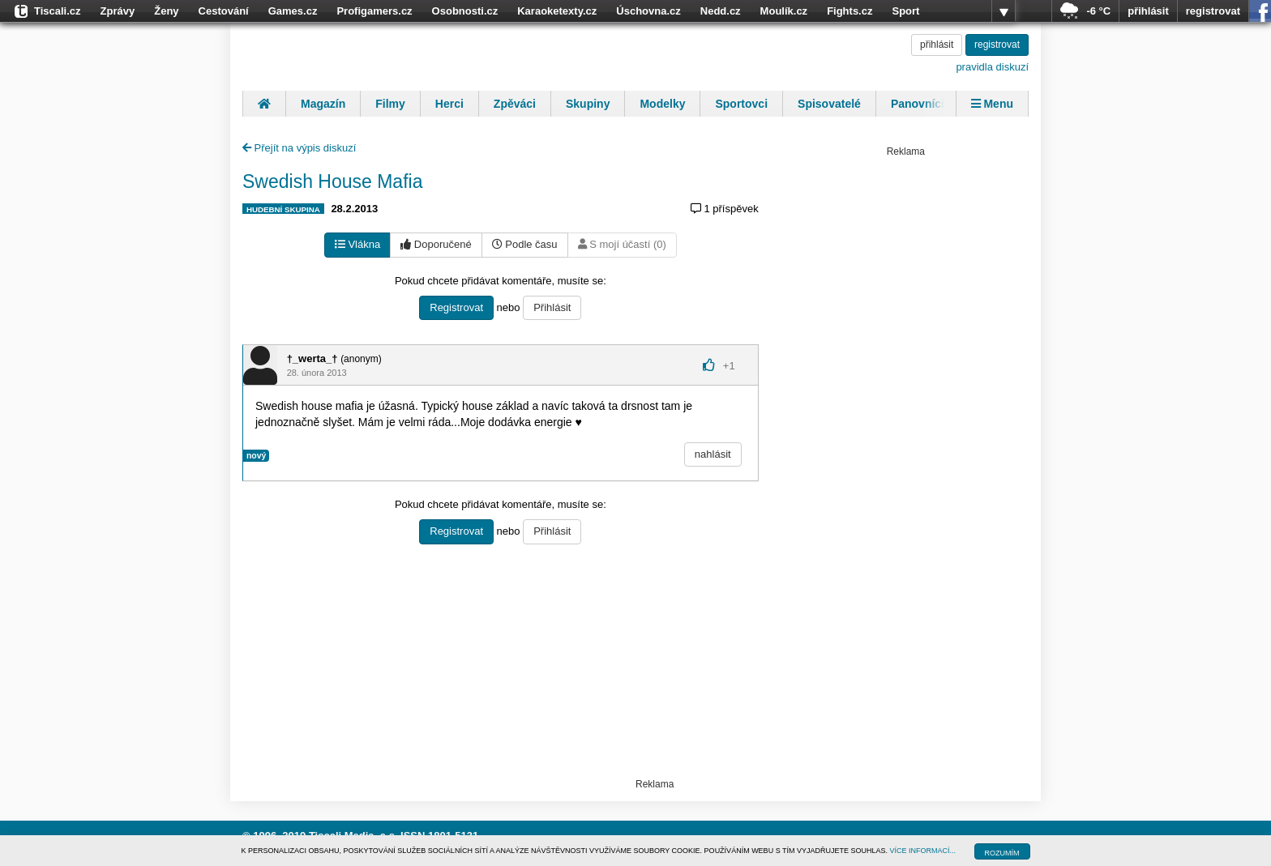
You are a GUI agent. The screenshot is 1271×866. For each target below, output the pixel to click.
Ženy (166, 11)
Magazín (323, 103)
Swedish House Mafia (332, 181)
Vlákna (357, 244)
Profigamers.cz (374, 11)
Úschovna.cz (648, 11)
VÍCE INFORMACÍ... (923, 851)
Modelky (662, 103)
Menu (992, 103)
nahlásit (713, 454)
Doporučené (435, 244)
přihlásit (1148, 11)
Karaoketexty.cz (557, 11)
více (1003, 11)
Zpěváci (515, 103)
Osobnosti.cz (465, 11)
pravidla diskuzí (992, 67)
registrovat (1213, 11)
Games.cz (293, 11)
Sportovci (741, 103)
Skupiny (588, 103)
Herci (449, 103)
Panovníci (917, 103)
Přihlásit (552, 307)
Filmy (390, 103)
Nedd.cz (720, 11)
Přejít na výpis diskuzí (299, 148)
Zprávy (118, 11)
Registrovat (456, 307)
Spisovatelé (829, 103)
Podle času (525, 244)
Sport (905, 11)
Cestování (224, 11)
